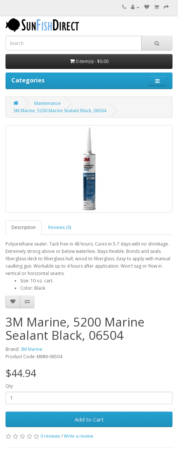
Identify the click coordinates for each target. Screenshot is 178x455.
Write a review (78, 436)
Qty (9, 386)
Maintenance (47, 103)
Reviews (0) (59, 227)
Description (23, 227)
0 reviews (50, 436)
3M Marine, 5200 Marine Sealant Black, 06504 (59, 110)
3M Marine (31, 349)
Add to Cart (89, 419)
